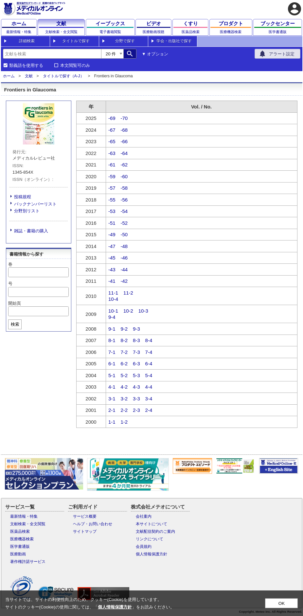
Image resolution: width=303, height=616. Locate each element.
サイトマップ (85, 531)
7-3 (136, 352)
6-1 (112, 363)
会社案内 (144, 516)
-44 (124, 269)
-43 (112, 269)
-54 (124, 211)
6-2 (124, 363)
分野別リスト (27, 210)
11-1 (113, 293)
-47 (112, 246)
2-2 (124, 410)
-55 (112, 199)
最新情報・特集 (24, 516)
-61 (112, 164)
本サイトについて (151, 524)
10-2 (128, 311)
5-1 (112, 375)
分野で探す (125, 41)
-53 (112, 211)
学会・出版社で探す (174, 41)
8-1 (112, 340)
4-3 (136, 387)
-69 (112, 118)
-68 (124, 130)
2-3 (136, 410)
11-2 (128, 293)
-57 (112, 188)
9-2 (124, 329)
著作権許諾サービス (27, 561)
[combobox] (52, 54)
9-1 (112, 329)
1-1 (112, 422)
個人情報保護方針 (151, 554)
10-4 (113, 299)
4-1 (112, 387)
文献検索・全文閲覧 (27, 524)
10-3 (143, 311)
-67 (112, 130)
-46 (124, 257)
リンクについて (149, 539)
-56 (124, 199)
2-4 (148, 410)
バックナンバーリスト (35, 204)
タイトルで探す (76, 41)
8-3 (136, 340)
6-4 (148, 363)
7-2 (124, 352)
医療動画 (18, 554)
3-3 (136, 398)
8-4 (148, 340)
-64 (124, 153)
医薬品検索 (20, 531)
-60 (124, 176)
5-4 (148, 375)
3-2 (124, 398)
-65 (112, 141)
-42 (124, 281)
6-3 (136, 363)
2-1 (112, 410)
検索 (15, 324)
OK (281, 603)
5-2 (124, 375)
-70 (124, 118)
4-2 (124, 387)
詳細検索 (27, 41)
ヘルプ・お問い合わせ (92, 524)
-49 (112, 234)
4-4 (148, 387)
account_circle (294, 9)
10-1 (113, 311)
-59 (112, 176)
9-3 (136, 329)
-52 (124, 223)
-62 (124, 164)
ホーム (9, 76)
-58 (124, 188)
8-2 (124, 340)
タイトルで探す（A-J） (63, 76)
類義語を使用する (26, 65)
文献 (29, 76)
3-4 (148, 398)
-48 (124, 246)
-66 (124, 141)
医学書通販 (20, 546)
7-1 (112, 352)
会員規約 (144, 546)
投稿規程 (22, 196)
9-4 (112, 317)
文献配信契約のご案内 (155, 531)
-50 (124, 234)
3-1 (112, 398)
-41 (112, 281)
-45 (112, 257)
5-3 (136, 375)
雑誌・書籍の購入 (31, 230)
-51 (112, 223)
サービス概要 (85, 516)
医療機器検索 (22, 539)
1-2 (124, 422)
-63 (112, 153)
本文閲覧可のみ (75, 65)
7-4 (148, 352)
